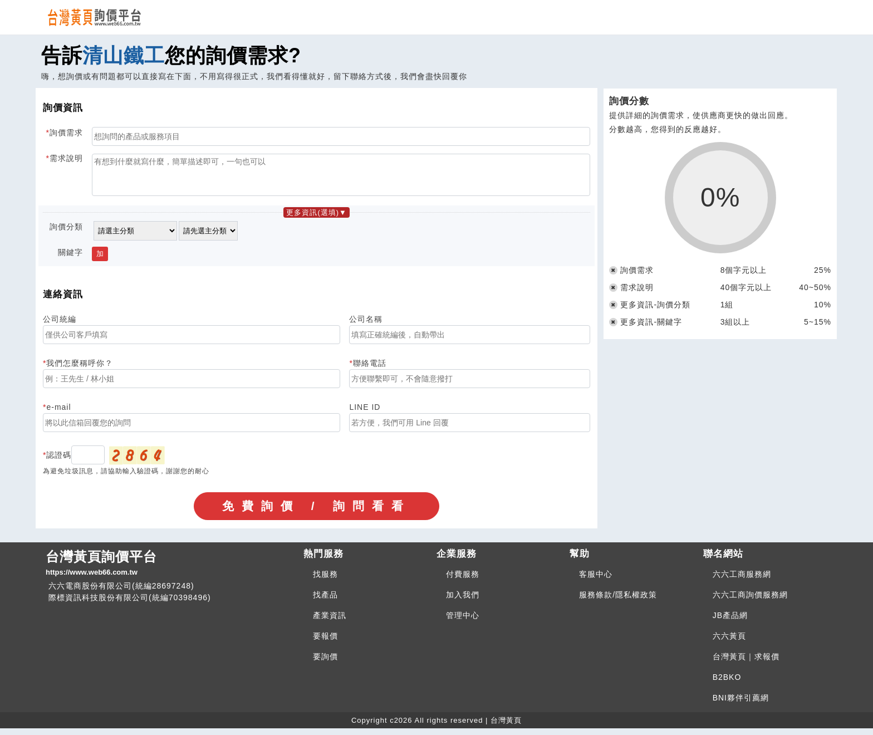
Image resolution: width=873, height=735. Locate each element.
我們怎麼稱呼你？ (79, 369)
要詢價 (325, 663)
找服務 (325, 580)
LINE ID (364, 413)
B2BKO (727, 683)
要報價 (325, 642)
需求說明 (66, 158)
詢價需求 (66, 132)
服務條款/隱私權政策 (618, 601)
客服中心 (595, 580)
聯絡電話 (369, 369)
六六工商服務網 (742, 580)
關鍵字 (70, 258)
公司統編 (59, 325)
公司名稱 (365, 325)
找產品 (325, 601)
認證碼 (58, 461)
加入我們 (462, 601)
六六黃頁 (729, 642)
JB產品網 (730, 622)
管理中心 (462, 622)
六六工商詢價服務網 (750, 601)
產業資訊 (329, 622)
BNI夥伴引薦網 (741, 704)
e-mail (58, 413)
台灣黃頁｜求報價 (746, 663)
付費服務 (462, 580)
